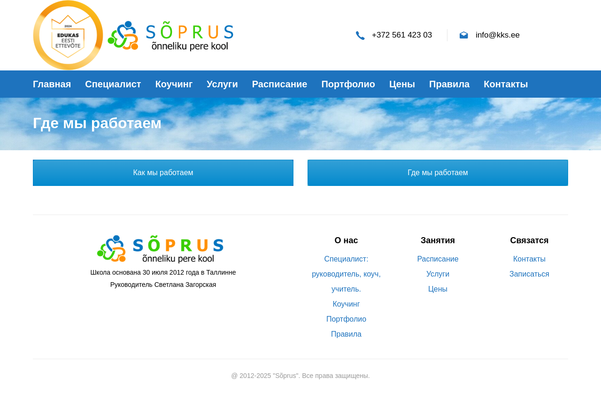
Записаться (529, 274)
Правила (346, 334)
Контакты (529, 259)
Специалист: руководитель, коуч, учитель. (346, 274)
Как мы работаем (163, 173)
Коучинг (346, 304)
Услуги (437, 274)
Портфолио (346, 319)
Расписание (437, 259)
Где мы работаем (438, 173)
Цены (437, 289)
